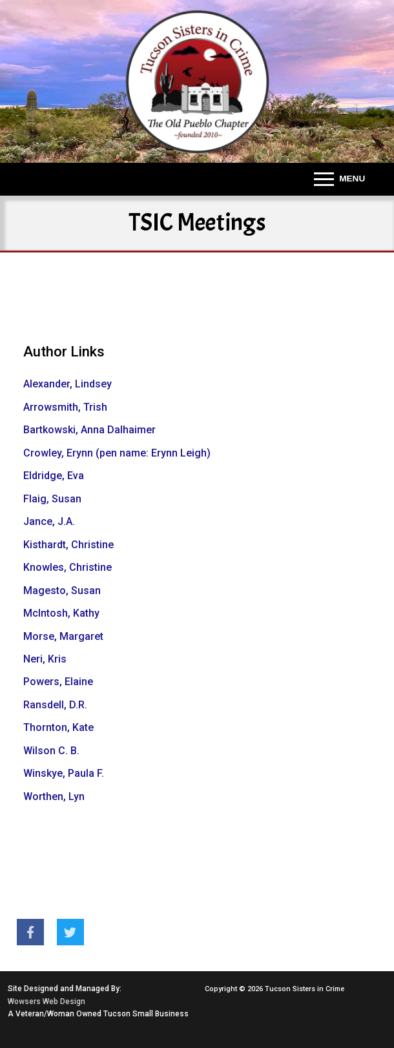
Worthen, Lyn (54, 796)
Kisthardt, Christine (68, 545)
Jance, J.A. (49, 521)
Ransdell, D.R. (55, 705)
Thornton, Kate (58, 727)
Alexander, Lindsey (67, 384)
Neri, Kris (45, 659)
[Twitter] (70, 932)
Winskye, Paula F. (63, 773)
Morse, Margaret (63, 636)
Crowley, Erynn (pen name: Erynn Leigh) (117, 453)
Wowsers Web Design (46, 1001)
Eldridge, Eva (53, 475)
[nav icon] (339, 179)
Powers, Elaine (58, 681)
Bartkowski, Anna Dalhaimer (89, 430)
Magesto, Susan (62, 590)
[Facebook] (30, 932)
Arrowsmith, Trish (65, 407)
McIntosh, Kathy (61, 613)
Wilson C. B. (51, 751)
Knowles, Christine (67, 567)
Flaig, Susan (52, 499)
